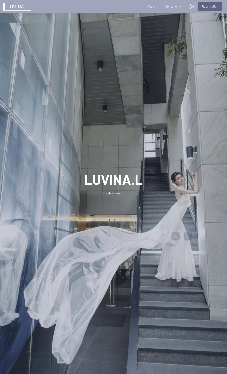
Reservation (210, 6)
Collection (172, 6)
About (151, 6)
